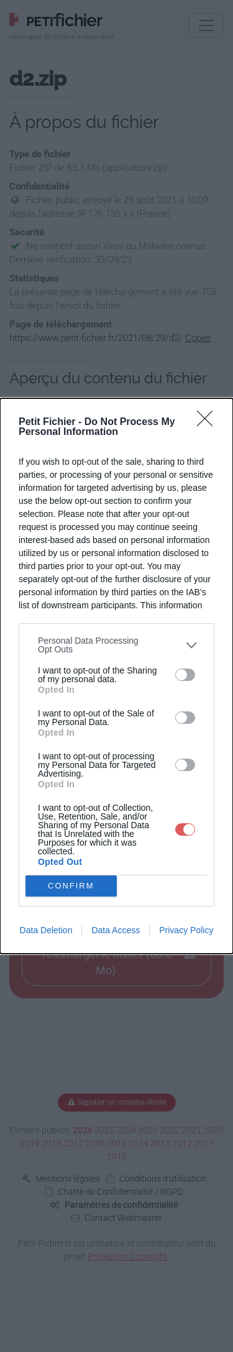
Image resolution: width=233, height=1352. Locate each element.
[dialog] (116, 676)
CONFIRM (71, 886)
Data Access (115, 930)
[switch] (185, 675)
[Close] (209, 422)
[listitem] (116, 645)
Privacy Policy (186, 930)
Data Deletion (46, 930)
